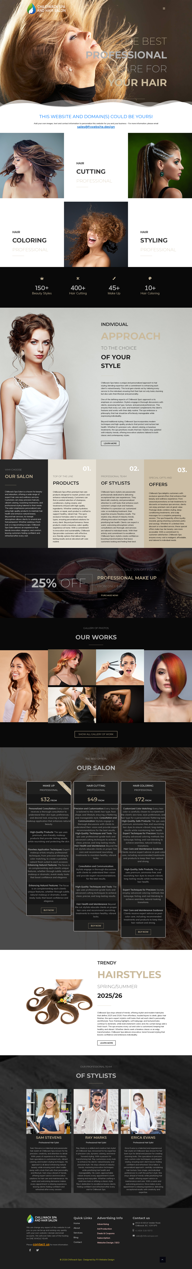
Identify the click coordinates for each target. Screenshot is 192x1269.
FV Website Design (105, 1260)
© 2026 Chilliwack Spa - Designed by (78, 1260)
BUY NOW (49, 910)
